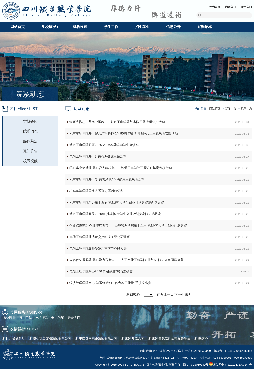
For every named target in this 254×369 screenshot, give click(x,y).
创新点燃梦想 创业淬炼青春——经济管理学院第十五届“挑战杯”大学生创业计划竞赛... (129, 225)
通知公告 (30, 151)
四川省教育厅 (15, 338)
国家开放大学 (134, 338)
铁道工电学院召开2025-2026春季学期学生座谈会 (104, 145)
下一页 (179, 294)
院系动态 (30, 131)
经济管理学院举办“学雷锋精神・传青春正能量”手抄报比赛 (110, 283)
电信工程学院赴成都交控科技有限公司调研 (99, 237)
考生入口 (246, 7)
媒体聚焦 (30, 141)
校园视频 (30, 161)
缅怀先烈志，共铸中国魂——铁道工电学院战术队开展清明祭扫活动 (117, 122)
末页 (188, 294)
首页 (160, 294)
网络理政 (41, 317)
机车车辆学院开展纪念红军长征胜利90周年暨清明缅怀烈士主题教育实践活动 (123, 133)
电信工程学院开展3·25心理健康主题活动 (97, 156)
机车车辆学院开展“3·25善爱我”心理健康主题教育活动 (106, 179)
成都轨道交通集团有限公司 (52, 338)
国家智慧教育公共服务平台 (171, 338)
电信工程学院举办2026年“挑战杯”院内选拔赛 (101, 271)
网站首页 (214, 108)
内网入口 (230, 7)
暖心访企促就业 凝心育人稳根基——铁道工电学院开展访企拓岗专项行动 (120, 168)
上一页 (169, 294)
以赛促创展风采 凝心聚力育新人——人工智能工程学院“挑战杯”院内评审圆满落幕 (126, 260)
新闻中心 (230, 108)
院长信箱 (73, 317)
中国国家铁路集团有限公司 (98, 338)
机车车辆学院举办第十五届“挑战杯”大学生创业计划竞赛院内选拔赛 (116, 202)
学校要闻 (30, 121)
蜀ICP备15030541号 (195, 364)
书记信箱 (57, 317)
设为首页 (214, 7)
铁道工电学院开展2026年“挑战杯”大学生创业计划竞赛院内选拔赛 (115, 214)
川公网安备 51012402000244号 (230, 364)
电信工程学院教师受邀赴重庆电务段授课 (98, 248)
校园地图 (10, 317)
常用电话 (25, 317)
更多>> (203, 338)
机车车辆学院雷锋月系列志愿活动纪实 (96, 191)
